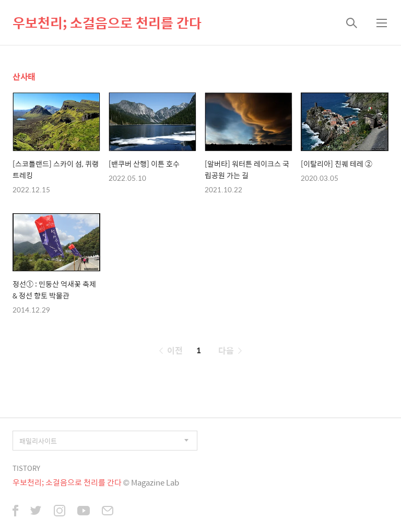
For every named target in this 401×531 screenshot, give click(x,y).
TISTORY (26, 468)
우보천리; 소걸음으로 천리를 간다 (107, 22)
